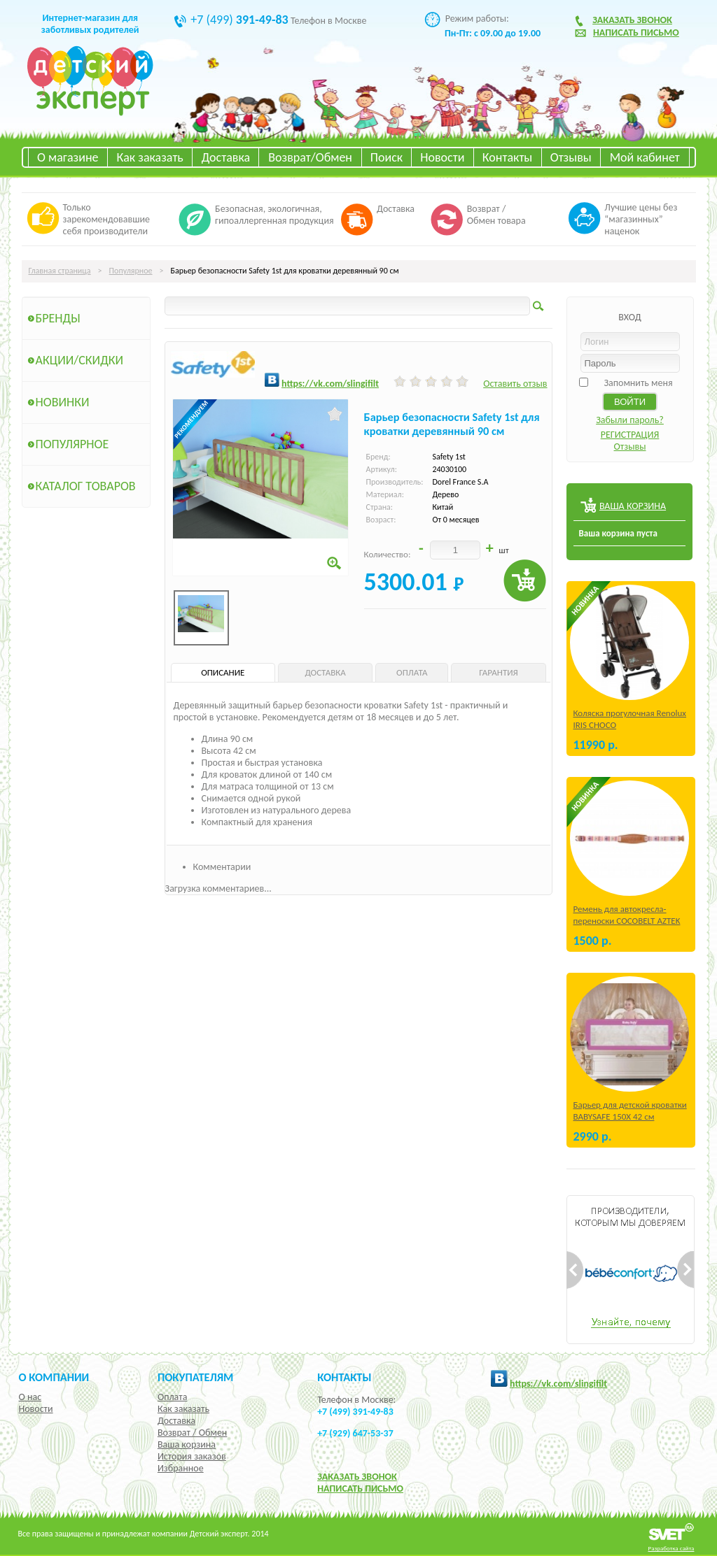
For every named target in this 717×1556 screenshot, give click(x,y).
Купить (524, 580)
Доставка (226, 157)
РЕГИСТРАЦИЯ (630, 435)
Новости (442, 157)
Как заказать (150, 157)
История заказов (192, 1456)
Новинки (63, 402)
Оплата (173, 1397)
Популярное (131, 271)
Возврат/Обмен (310, 157)
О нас (30, 1397)
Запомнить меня (638, 383)
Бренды (58, 318)
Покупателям (196, 1377)
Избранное (181, 1468)
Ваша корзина (187, 1444)
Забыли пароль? (630, 420)
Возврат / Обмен (192, 1433)
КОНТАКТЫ (344, 1377)
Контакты (507, 157)
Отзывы (571, 157)
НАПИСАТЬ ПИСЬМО (360, 1488)
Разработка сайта (671, 1548)
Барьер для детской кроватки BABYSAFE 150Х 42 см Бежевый (630, 1116)
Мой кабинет (645, 157)
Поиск (386, 157)
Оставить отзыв (515, 384)
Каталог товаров (86, 486)
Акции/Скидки (80, 360)
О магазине (68, 157)
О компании (54, 1377)
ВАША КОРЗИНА (632, 506)
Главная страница (60, 271)
